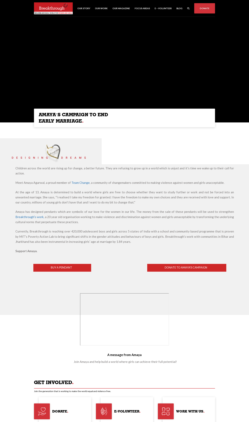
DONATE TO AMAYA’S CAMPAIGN (186, 267)
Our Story (83, 8)
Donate (204, 8)
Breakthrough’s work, (29, 217)
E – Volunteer (163, 8)
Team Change (80, 182)
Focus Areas (142, 8)
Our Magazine (121, 8)
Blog (179, 8)
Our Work (101, 8)
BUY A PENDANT (61, 267)
